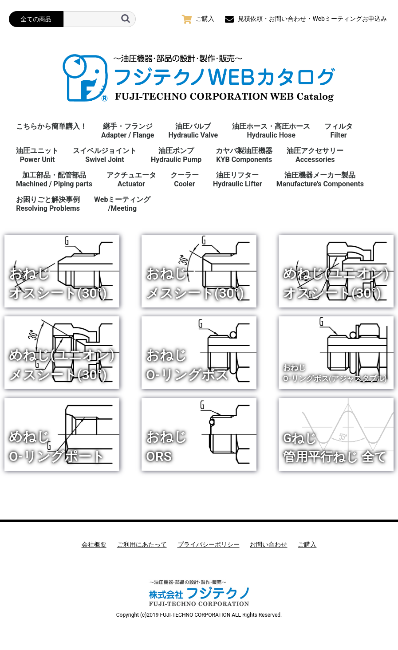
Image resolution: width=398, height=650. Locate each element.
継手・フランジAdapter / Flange (127, 130)
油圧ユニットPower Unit (37, 155)
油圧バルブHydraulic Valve (193, 130)
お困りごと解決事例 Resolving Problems (48, 204)
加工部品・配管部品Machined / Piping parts (54, 179)
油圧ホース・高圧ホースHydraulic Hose (271, 130)
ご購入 (307, 544)
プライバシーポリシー (208, 544)
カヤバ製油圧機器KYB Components (244, 155)
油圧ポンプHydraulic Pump (176, 155)
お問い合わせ (268, 544)
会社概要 (94, 544)
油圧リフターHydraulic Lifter (237, 179)
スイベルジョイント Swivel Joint (105, 155)
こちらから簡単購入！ (51, 126)
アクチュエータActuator (131, 179)
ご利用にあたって (142, 544)
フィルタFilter (338, 130)
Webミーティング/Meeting (122, 204)
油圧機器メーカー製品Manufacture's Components (320, 179)
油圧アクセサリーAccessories (315, 155)
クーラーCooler (184, 179)
